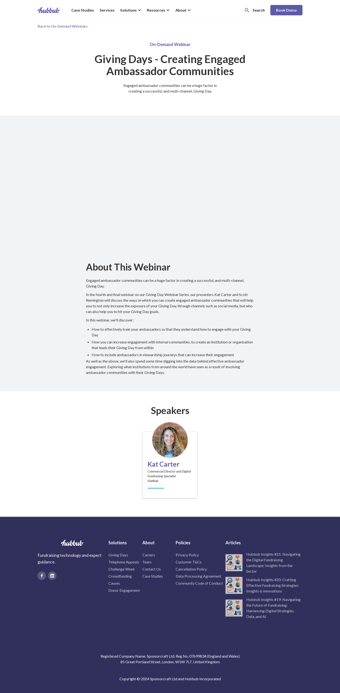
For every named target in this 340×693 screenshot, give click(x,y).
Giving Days (118, 555)
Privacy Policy (187, 555)
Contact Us (151, 569)
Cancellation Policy (191, 569)
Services (107, 10)
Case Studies (82, 10)
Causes (114, 583)
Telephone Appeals (123, 562)
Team (146, 562)
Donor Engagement (124, 590)
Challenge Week (121, 569)
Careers (148, 555)
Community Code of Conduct (199, 583)
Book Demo (286, 10)
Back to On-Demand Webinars (63, 26)
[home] (49, 10)
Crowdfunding (120, 576)
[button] (130, 10)
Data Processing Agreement (198, 576)
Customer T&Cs (189, 562)
